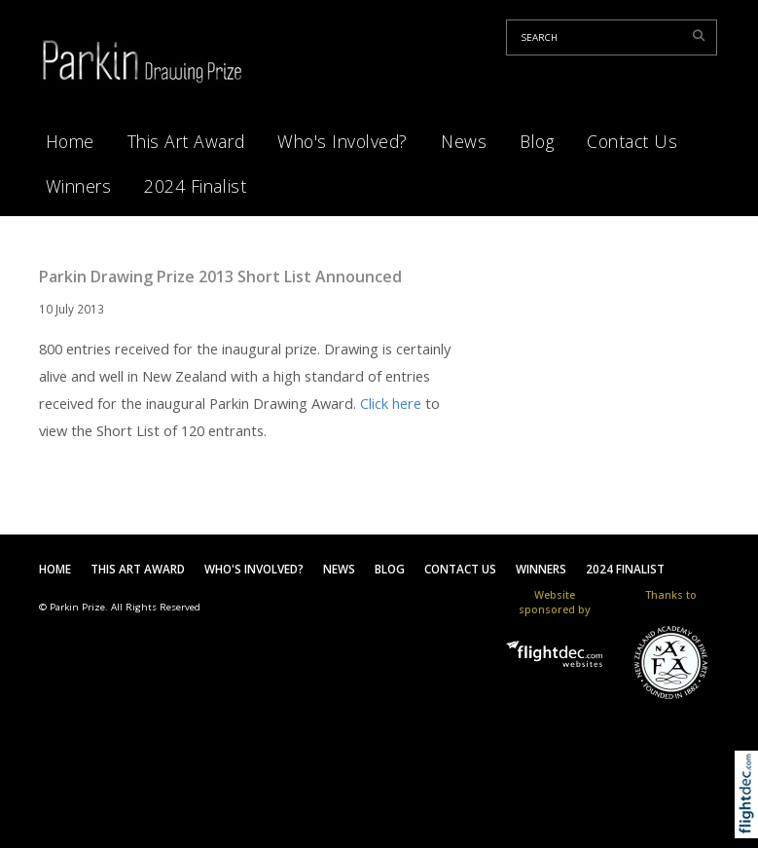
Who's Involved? (342, 141)
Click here (390, 403)
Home (70, 141)
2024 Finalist (195, 186)
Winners (79, 186)
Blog (537, 141)
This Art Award (185, 141)
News (464, 141)
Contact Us (632, 141)
